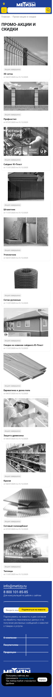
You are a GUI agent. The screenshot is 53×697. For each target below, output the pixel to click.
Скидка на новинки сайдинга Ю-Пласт (23, 345)
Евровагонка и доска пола (17, 390)
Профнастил (10, 119)
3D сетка (8, 74)
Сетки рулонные (12, 300)
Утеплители (10, 254)
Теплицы (8, 571)
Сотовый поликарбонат (16, 526)
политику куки (26, 678)
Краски (7, 480)
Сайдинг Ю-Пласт (13, 164)
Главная (5, 16)
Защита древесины (14, 435)
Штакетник (9, 209)
